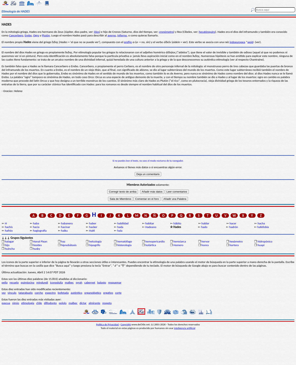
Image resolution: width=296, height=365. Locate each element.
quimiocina (27, 282)
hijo (7, 245)
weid (250, 42)
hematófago (124, 241)
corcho (39, 293)
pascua (6, 303)
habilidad (123, 223)
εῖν (169, 42)
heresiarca (179, 241)
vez (4, 293)
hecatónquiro (207, 32)
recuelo (14, 282)
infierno (122, 35)
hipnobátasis (69, 245)
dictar (83, 303)
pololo (63, 303)
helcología (95, 241)
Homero (178, 245)
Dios (96, 32)
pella (4, 282)
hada (120, 227)
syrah (79, 282)
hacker (93, 227)
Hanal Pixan (40, 241)
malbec (69, 282)
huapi (261, 245)
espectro (50, 293)
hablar (205, 223)
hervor (205, 241)
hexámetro (236, 241)
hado (204, 227)
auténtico (76, 293)
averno (111, 35)
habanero (67, 223)
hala (119, 230)
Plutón (46, 35)
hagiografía (40, 230)
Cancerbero (16, 35)
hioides (37, 245)
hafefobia (263, 227)
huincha (10, 249)
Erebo (28, 35)
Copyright (126, 324)
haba (36, 223)
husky (36, 249)
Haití (92, 230)
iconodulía (56, 282)
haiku (64, 230)
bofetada (63, 293)
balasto (101, 282)
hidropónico (265, 241)
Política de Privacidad (107, 324)
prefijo (128, 42)
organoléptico (92, 293)
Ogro (36, 35)
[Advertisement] (148, 124)
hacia (36, 227)
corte (118, 293)
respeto (106, 303)
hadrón (233, 227)
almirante (94, 303)
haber (92, 223)
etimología (27, 303)
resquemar (114, 282)
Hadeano (150, 227)
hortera (234, 245)
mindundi (42, 282)
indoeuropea (237, 42)
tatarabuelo (25, 293)
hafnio (9, 230)
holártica (150, 245)
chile (39, 303)
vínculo (12, 293)
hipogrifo (94, 245)
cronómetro (166, 32)
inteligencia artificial (184, 328)
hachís (9, 227)
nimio (15, 303)
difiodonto (50, 303)
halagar (9, 241)
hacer (233, 223)
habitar (149, 223)
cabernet (89, 282)
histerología (124, 245)
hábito (177, 223)
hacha (261, 223)
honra (205, 245)
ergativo (108, 293)
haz (63, 241)
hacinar (65, 227)
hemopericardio (155, 241)
